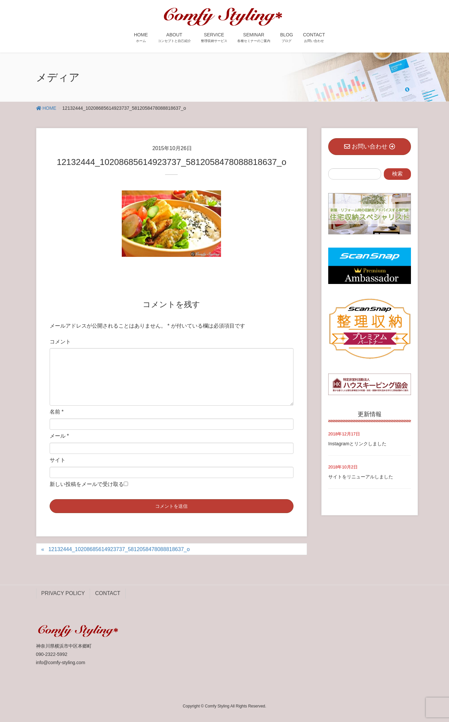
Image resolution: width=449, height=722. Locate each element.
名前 (57, 412)
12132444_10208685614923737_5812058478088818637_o (119, 549)
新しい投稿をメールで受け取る (87, 484)
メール (59, 436)
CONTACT (107, 593)
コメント (60, 341)
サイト (58, 460)
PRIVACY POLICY (63, 593)
